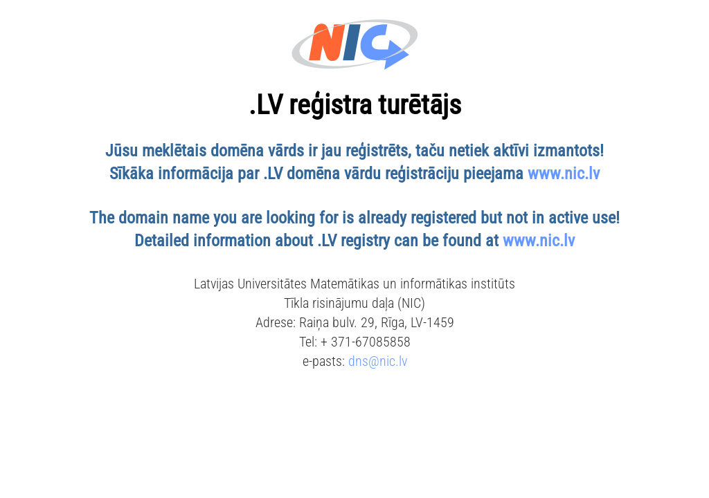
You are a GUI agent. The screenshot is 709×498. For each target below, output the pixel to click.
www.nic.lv (564, 173)
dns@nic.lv (377, 361)
